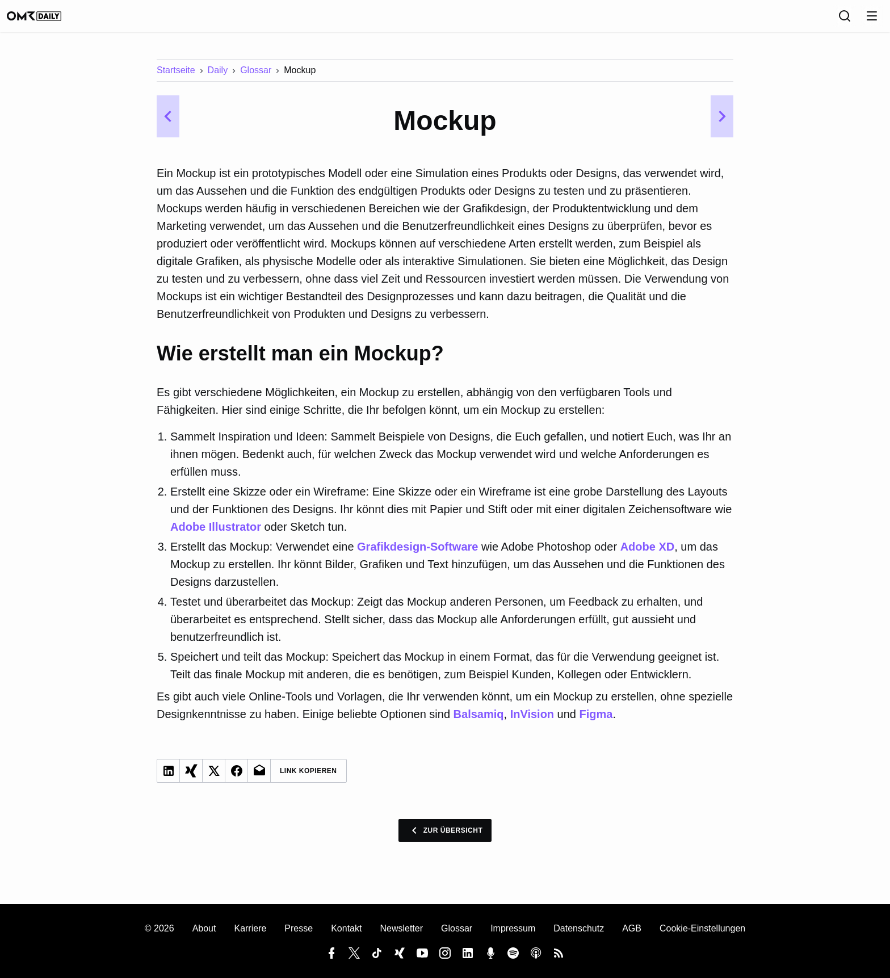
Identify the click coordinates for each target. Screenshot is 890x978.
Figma (596, 722)
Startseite (176, 78)
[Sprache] (783, 20)
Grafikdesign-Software (417, 554)
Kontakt (346, 928)
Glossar (255, 78)
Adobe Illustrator (215, 534)
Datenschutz (578, 928)
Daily (218, 78)
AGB (631, 928)
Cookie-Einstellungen (702, 928)
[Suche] (808, 20)
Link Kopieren (308, 779)
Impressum (512, 928)
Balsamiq (479, 722)
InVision (532, 722)
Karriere (250, 928)
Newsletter (401, 928)
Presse (298, 928)
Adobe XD (647, 554)
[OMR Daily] (81, 20)
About (204, 928)
